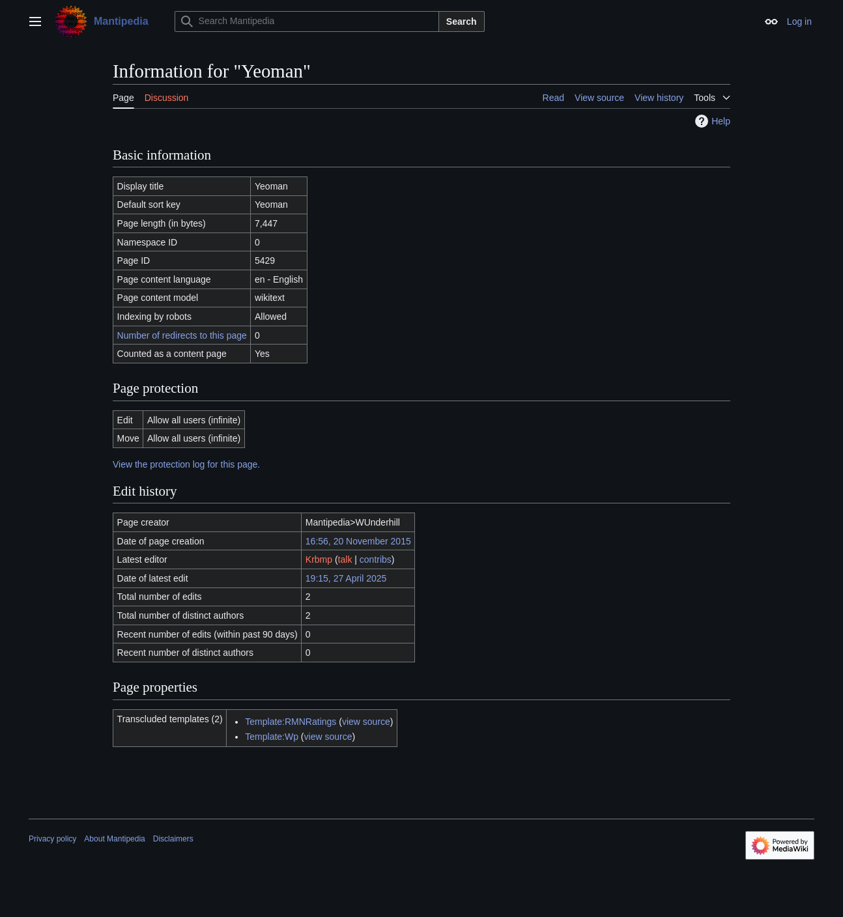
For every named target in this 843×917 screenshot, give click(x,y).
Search (461, 21)
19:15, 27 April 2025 (346, 578)
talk (345, 559)
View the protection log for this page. (186, 464)
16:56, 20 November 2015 (358, 541)
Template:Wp (271, 736)
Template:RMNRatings (290, 721)
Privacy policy (52, 838)
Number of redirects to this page (182, 335)
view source (366, 721)
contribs (376, 559)
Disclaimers (173, 838)
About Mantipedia (114, 838)
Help (711, 121)
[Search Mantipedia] (307, 21)
